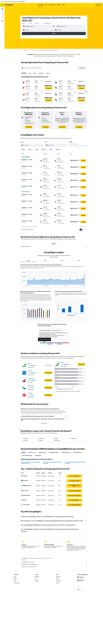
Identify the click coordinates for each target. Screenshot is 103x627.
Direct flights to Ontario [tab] (54, 452)
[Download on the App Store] (80, 580)
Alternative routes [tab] (32, 452)
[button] (101, 1)
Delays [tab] (62, 260)
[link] (28, 127)
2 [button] (83, 229)
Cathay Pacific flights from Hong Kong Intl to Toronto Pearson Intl (30, 463)
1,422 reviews (31, 367)
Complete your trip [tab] (42, 452)
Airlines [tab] (45, 260)
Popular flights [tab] (38, 455)
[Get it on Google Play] (80, 577)
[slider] (87, 146)
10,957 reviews (31, 397)
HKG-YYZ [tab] (54, 243)
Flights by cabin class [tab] (66, 452)
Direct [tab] (34, 73)
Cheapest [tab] (24, 73)
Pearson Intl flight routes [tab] (27, 455)
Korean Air (30, 370)
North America (26, 50)
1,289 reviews (31, 389)
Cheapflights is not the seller (54, 562)
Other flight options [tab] (77, 452)
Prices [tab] (28, 260)
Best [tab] (30, 73)
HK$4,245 (27, 20)
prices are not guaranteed (47, 558)
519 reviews (30, 382)
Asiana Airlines (31, 378)
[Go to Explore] (2, 17)
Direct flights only (47, 23)
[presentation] (33, 20)
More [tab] (79, 260)
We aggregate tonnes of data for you (54, 564)
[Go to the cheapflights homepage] (9, 5)
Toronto (36, 50)
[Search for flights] (2, 9)
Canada (32, 50)
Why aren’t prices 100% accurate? (54, 567)
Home (21, 50)
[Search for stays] (2, 11)
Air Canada (30, 393)
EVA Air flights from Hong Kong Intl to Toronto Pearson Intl (52, 463)
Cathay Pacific (31, 385)
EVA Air (29, 363)
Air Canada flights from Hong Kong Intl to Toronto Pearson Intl (75, 463)
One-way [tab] (48, 73)
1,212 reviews (31, 374)
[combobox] (24, 23)
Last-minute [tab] (41, 73)
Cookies (23, 1)
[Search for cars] (2, 14)
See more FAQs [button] (44, 423)
